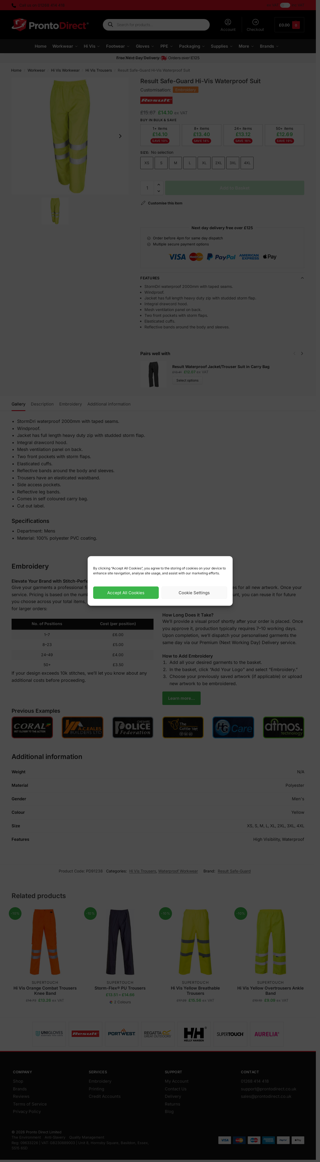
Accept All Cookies (125, 592)
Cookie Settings (194, 592)
